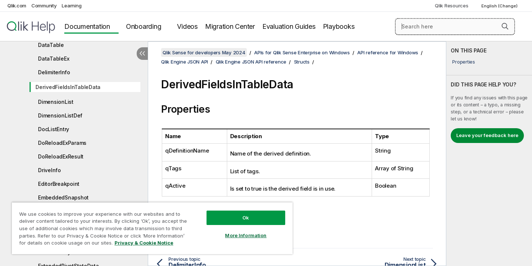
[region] (152, 228)
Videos (187, 26)
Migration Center (230, 26)
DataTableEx (53, 58)
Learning (71, 5)
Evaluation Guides (289, 26)
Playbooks (339, 26)
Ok (245, 218)
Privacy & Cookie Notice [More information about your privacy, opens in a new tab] (144, 243)
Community (44, 5)
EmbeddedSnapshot (63, 197)
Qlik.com (16, 5)
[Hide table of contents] (142, 53)
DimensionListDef (60, 115)
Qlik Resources (451, 5)
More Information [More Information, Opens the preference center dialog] (245, 235)
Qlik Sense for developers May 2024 (204, 52)
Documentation (87, 26)
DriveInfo (49, 170)
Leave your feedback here (487, 135)
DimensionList (56, 102)
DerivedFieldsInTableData (67, 87)
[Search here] (455, 26)
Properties (463, 62)
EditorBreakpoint (58, 184)
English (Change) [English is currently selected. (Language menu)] (500, 5)
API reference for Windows (387, 52)
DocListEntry (53, 129)
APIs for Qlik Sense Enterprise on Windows (302, 52)
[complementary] (489, 153)
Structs (302, 62)
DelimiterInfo (54, 72)
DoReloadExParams (62, 143)
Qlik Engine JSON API (184, 62)
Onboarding (143, 26)
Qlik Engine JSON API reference (251, 62)
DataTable (51, 45)
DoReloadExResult (60, 156)
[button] (505, 26)
